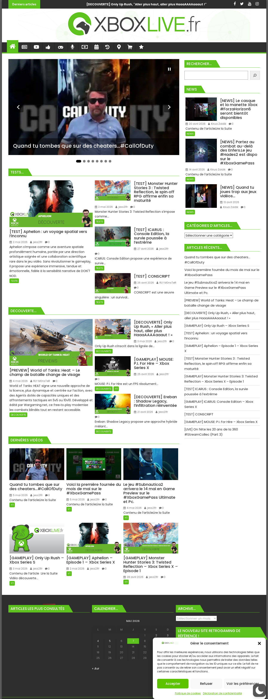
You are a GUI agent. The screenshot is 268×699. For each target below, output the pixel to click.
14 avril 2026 (195, 169)
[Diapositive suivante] (169, 107)
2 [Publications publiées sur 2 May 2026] (156, 635)
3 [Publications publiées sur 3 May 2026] (167, 635)
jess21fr (36, 242)
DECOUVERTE (18, 414)
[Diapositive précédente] (18, 107)
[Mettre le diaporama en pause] (169, 69)
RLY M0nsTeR (166, 282)
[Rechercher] (255, 75)
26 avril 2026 (144, 282)
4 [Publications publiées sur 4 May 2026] (98, 641)
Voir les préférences (243, 683)
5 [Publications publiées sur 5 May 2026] (110, 641)
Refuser (206, 683)
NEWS (190, 133)
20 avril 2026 (195, 124)
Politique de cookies (188, 693)
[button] (259, 643)
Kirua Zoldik (217, 124)
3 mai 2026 (143, 341)
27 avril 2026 (144, 249)
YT (116, 389)
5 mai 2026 (18, 495)
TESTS (14, 281)
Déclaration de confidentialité (222, 693)
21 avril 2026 (143, 412)
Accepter (172, 683)
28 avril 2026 (133, 577)
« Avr (95, 668)
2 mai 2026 (18, 242)
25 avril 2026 (144, 374)
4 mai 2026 (18, 381)
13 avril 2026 (229, 202)
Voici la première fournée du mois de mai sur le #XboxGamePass (205, 4)
